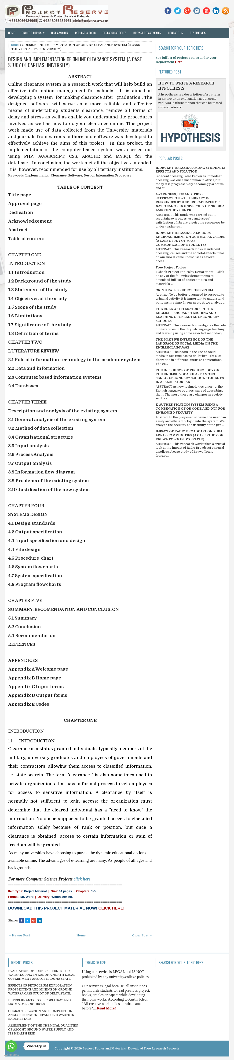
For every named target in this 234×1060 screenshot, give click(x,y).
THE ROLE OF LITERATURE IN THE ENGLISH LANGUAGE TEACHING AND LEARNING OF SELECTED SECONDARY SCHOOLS (187, 315)
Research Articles (114, 32)
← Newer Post (19, 935)
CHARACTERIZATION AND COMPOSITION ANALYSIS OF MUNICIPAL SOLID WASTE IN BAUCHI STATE (41, 1015)
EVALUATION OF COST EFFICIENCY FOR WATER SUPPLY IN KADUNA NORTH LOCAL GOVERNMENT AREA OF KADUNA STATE (41, 975)
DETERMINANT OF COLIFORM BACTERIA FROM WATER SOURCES (40, 1002)
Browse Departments (147, 32)
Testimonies (198, 32)
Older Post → (142, 935)
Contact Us (175, 32)
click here (82, 879)
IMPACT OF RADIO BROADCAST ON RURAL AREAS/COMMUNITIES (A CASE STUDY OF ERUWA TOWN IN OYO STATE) (190, 435)
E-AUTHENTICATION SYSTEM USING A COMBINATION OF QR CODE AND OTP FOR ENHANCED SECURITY (190, 408)
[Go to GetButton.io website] (11, 1055)
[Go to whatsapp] (11, 1046)
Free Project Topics (171, 267)
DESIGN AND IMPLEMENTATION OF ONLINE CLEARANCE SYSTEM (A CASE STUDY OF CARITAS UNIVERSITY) (75, 61)
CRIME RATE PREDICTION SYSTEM (184, 290)
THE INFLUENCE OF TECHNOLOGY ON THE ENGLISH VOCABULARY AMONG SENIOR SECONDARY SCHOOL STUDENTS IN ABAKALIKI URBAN (190, 376)
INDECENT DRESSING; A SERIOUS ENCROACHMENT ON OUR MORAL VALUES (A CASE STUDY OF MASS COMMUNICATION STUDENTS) (190, 238)
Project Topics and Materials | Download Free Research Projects (131, 1048)
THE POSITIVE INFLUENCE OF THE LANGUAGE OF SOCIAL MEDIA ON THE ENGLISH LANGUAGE (187, 343)
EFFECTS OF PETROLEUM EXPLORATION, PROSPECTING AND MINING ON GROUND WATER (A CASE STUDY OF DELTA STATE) (40, 989)
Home (11, 32)
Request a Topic (85, 32)
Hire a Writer (59, 32)
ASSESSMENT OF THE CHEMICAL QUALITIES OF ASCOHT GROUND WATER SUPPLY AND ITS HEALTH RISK (43, 1029)
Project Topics (35, 31)
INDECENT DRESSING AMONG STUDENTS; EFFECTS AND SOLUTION (190, 169)
